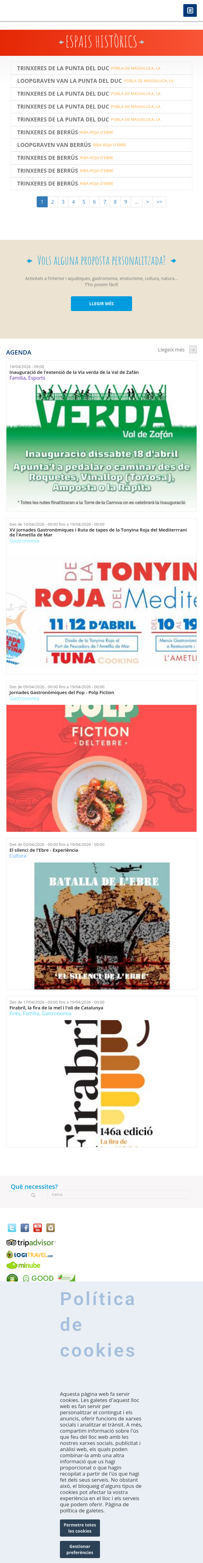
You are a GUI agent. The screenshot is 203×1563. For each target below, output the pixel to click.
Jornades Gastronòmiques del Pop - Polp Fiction (61, 692)
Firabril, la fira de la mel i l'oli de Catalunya (56, 1007)
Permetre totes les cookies (80, 1528)
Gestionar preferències (79, 1549)
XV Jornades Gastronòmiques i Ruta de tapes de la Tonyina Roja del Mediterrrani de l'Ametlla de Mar (98, 532)
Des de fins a (56, 524)
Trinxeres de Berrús (47, 132)
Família (17, 377)
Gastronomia (24, 540)
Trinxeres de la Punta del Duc (63, 68)
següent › (193, 349)
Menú (190, 11)
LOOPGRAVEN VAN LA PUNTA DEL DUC (69, 81)
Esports (36, 377)
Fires (14, 1013)
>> (159, 201)
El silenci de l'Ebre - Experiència (43, 850)
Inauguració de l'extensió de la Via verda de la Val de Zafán (74, 372)
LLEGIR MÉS (101, 303)
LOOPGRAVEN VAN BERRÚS (54, 145)
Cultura (17, 855)
